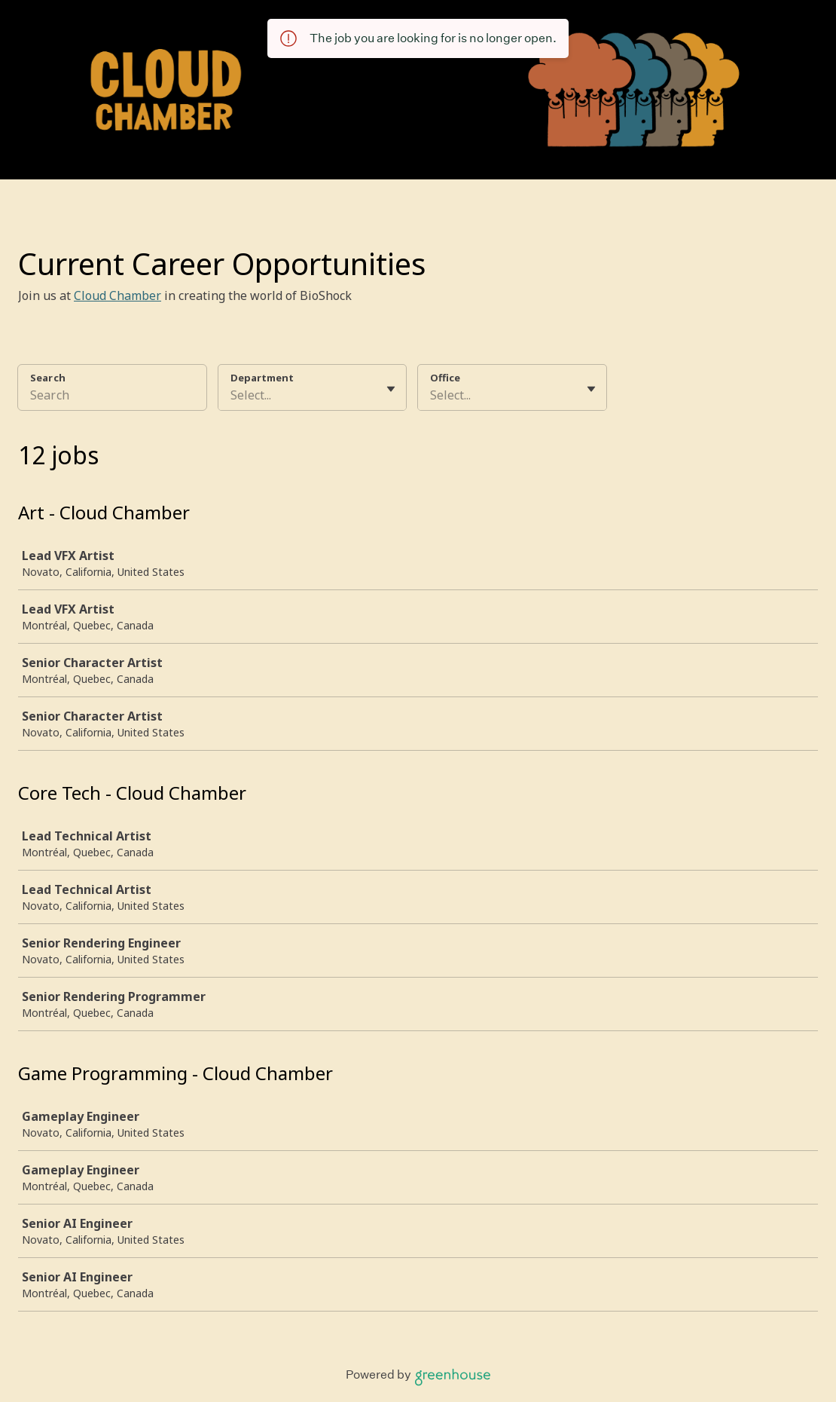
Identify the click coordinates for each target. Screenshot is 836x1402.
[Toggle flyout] (391, 389)
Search (48, 377)
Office (445, 377)
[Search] (112, 397)
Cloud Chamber (117, 295)
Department (262, 377)
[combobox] (231, 395)
